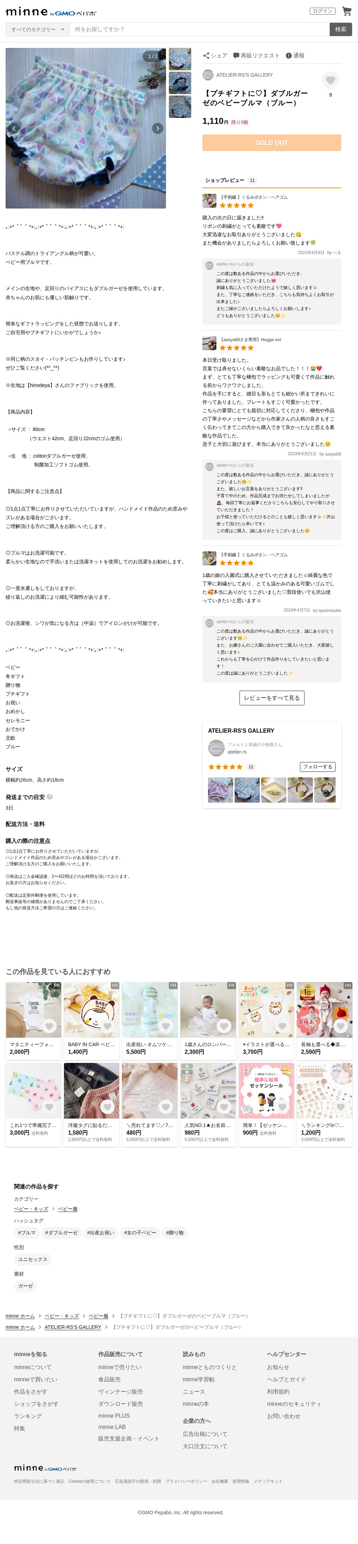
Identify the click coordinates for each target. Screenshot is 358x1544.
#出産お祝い (101, 1232)
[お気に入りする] (330, 80)
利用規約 (278, 1392)
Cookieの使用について (90, 1481)
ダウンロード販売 (120, 1404)
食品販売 (109, 1379)
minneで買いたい (35, 1379)
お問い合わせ (284, 1416)
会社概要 (220, 1481)
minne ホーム (20, 1316)
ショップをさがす (36, 1404)
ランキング (28, 1416)
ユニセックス (33, 1259)
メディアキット (268, 1481)
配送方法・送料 (25, 824)
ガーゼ (25, 1286)
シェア (219, 55)
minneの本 (196, 1404)
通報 (299, 55)
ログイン (322, 11)
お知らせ (278, 1367)
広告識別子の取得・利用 (138, 1481)
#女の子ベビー (140, 1232)
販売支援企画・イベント (129, 1438)
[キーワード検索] (200, 29)
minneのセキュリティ (294, 1404)
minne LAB (112, 1427)
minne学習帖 (199, 1379)
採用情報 (240, 1481)
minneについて (33, 1367)
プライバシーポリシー (186, 1481)
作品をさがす (31, 1392)
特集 (19, 1428)
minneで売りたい (120, 1367)
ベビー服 (68, 1209)
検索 (340, 29)
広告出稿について (205, 1434)
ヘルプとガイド (286, 1379)
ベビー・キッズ (31, 1209)
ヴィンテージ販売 (120, 1392)
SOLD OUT (272, 142)
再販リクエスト (260, 55)
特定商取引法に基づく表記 (39, 1481)
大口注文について (205, 1446)
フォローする (317, 766)
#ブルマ (27, 1232)
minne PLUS (114, 1416)
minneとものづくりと (210, 1367)
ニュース (194, 1392)
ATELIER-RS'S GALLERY (244, 75)
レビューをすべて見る (272, 698)
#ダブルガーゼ (61, 1232)
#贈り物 (175, 1232)
